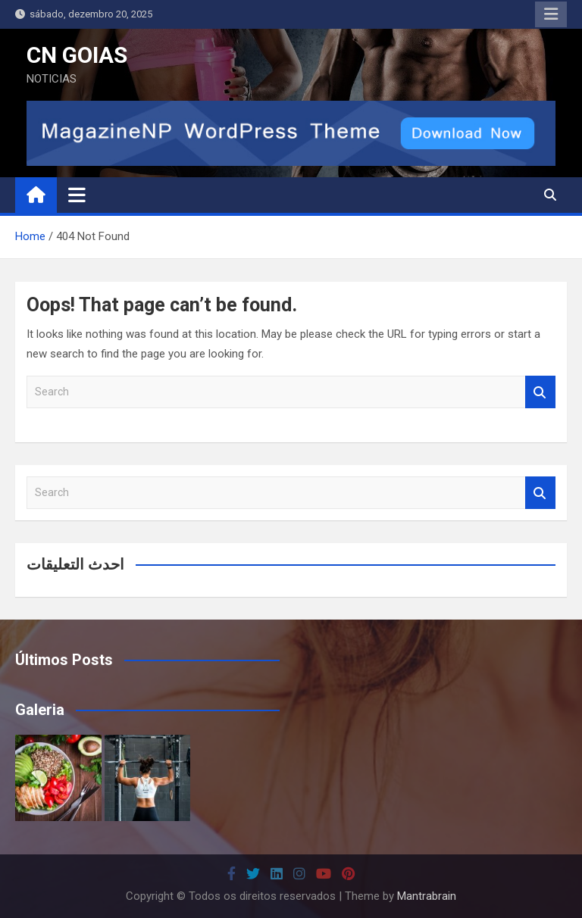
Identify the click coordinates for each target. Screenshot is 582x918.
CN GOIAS (77, 55)
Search (540, 392)
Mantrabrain (426, 896)
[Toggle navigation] (77, 194)
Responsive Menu (551, 14)
